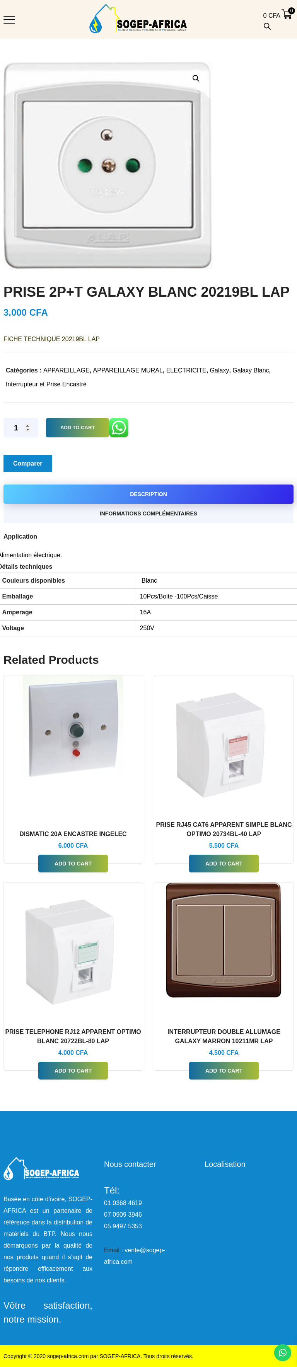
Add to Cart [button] (73, 863)
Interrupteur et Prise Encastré (46, 384)
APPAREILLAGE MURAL (128, 370)
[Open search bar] (267, 26)
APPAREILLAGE (66, 370)
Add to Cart (77, 427)
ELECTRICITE (186, 370)
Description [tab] (148, 494)
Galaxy (219, 370)
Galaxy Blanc (250, 370)
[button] (196, 78)
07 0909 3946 (123, 1214)
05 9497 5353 (123, 1226)
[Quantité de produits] (20, 427)
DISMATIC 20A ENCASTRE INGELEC (72, 834)
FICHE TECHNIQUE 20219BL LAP (51, 339)
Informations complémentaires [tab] (148, 513)
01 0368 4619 (123, 1203)
